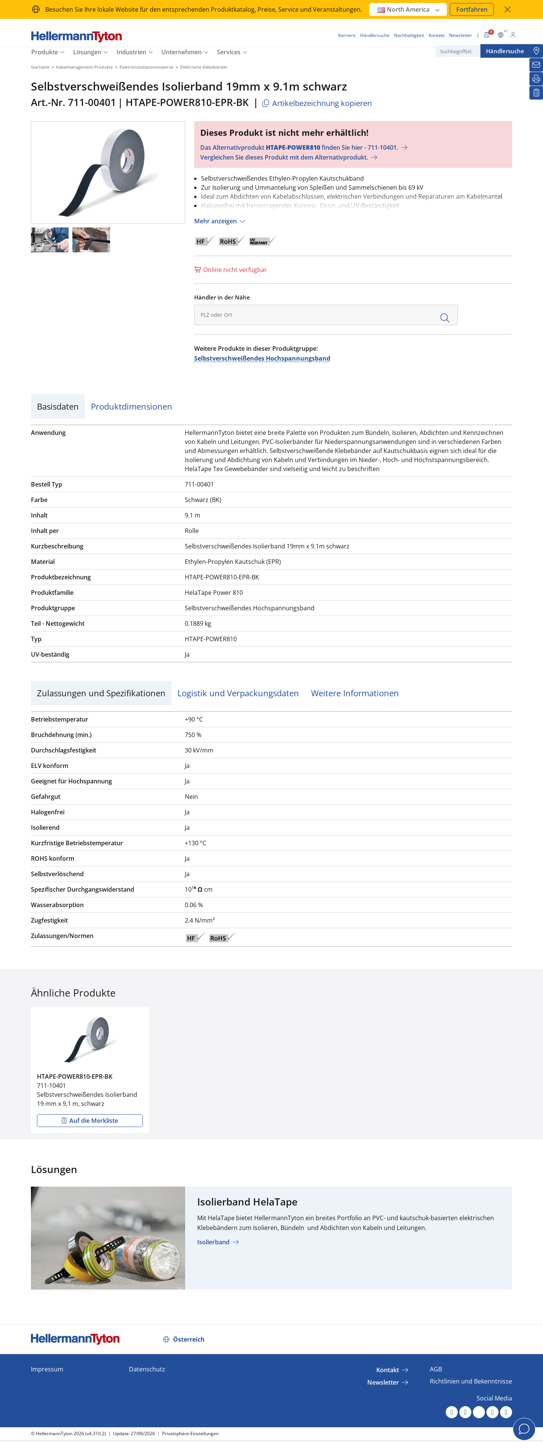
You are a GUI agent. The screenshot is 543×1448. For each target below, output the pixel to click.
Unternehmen (181, 52)
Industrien (131, 52)
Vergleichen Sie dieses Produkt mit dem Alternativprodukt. (284, 157)
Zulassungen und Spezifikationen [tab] (101, 693)
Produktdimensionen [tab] (131, 406)
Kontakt (387, 1370)
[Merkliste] (536, 93)
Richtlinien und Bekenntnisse (471, 1381)
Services (229, 52)
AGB (436, 1369)
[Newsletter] (536, 65)
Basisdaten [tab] (58, 406)
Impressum (47, 1369)
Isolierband (213, 1242)
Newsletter (383, 1382)
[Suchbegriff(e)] (473, 51)
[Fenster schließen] (507, 9)
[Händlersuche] (536, 51)
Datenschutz (147, 1369)
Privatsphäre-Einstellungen (190, 1433)
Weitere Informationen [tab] (355, 693)
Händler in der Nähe (222, 297)
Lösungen (87, 52)
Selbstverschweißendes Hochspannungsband (262, 358)
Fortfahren (472, 9)
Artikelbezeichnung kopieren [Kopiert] (316, 103)
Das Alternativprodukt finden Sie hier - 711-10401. (299, 147)
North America (408, 9)
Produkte (44, 52)
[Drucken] (536, 79)
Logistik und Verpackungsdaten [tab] (238, 693)
